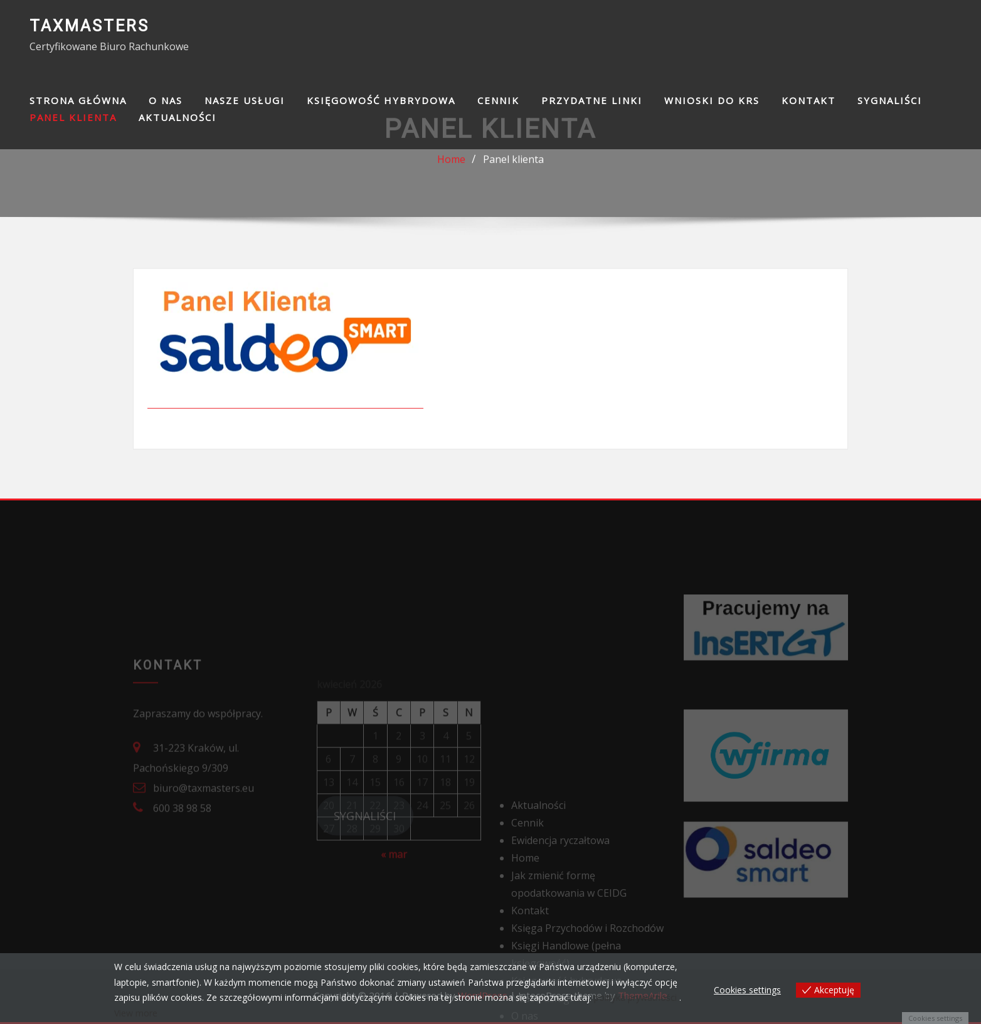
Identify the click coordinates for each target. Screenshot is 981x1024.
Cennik (498, 100)
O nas (166, 100)
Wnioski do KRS (712, 100)
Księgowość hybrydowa (381, 100)
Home (451, 163)
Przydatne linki (591, 100)
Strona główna (78, 100)
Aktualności (177, 117)
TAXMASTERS (89, 25)
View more (135, 1013)
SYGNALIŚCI (889, 100)
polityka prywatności (635, 997)
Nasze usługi (244, 100)
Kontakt (808, 100)
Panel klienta (73, 117)
